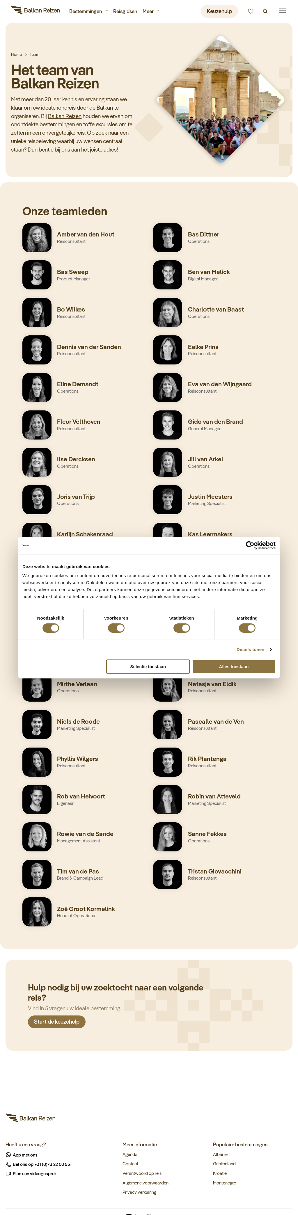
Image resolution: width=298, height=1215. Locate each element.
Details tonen (250, 649)
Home (16, 54)
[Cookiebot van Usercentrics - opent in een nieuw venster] (250, 545)
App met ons (22, 1155)
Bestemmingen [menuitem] (85, 11)
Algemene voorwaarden (145, 1183)
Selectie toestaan (148, 666)
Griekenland (224, 1163)
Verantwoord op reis (142, 1173)
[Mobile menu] (282, 10)
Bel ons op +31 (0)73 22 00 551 (39, 1164)
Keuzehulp (219, 11)
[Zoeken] (265, 11)
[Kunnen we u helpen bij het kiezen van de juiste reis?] (250, 11)
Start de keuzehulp (56, 1023)
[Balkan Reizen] (35, 11)
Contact (130, 1163)
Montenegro (224, 1183)
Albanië (220, 1154)
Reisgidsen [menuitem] (125, 11)
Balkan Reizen (64, 116)
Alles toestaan (234, 666)
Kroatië (220, 1173)
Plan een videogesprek (31, 1173)
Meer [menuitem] (148, 11)
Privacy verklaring (139, 1192)
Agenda (130, 1154)
